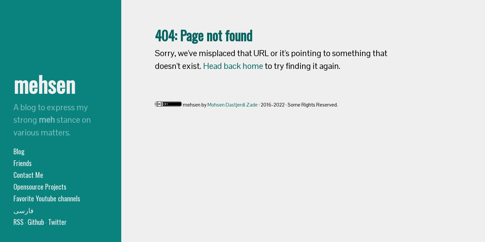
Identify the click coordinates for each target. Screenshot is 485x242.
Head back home (233, 66)
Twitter (57, 222)
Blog (19, 151)
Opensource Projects (39, 187)
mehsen (44, 84)
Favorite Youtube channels (46, 198)
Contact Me (28, 175)
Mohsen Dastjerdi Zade (232, 105)
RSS (18, 222)
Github (36, 222)
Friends (22, 163)
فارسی (23, 210)
